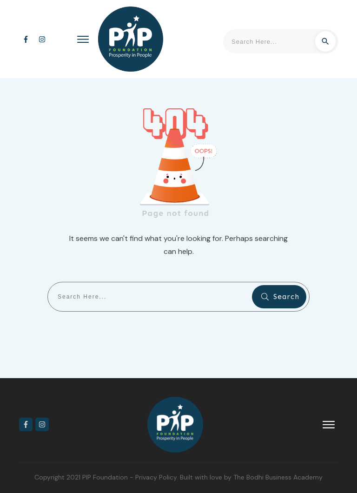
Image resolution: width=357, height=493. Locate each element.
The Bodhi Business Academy (278, 477)
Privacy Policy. (157, 477)
